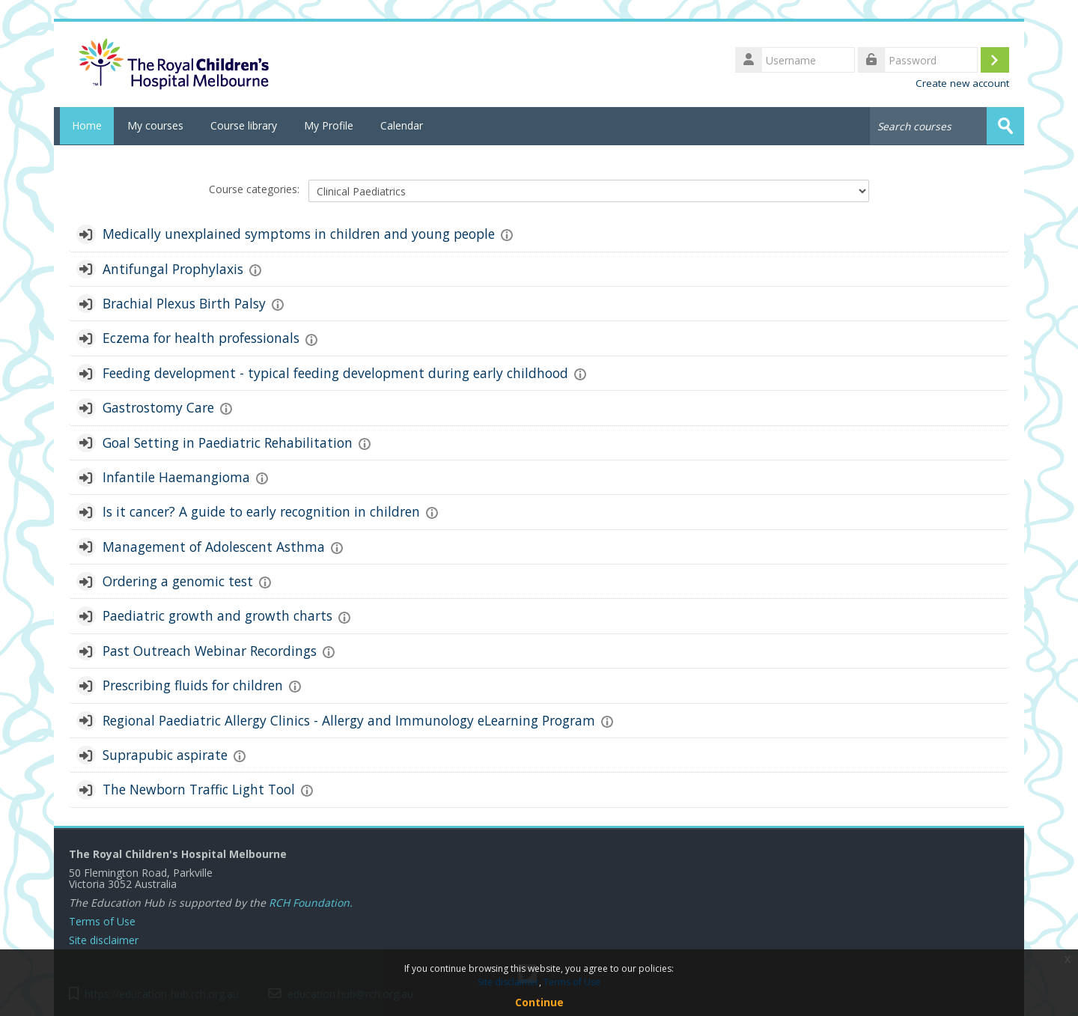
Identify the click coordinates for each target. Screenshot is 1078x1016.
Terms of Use (102, 920)
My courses (155, 125)
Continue (539, 1002)
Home (84, 125)
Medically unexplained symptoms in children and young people (299, 234)
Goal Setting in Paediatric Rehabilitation (228, 442)
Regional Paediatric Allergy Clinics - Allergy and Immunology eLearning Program (349, 719)
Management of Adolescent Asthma (214, 546)
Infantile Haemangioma (176, 476)
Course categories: (254, 188)
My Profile (328, 125)
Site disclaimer (103, 939)
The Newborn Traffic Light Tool (199, 789)
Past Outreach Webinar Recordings (210, 650)
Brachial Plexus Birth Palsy (184, 302)
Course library (243, 125)
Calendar (401, 125)
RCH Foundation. (311, 901)
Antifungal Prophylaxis (173, 268)
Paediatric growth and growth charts (217, 615)
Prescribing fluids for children (193, 684)
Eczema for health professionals (201, 338)
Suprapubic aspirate (165, 754)
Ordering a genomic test (178, 580)
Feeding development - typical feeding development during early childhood (335, 372)
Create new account (962, 83)
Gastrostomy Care (158, 407)
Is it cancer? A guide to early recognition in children (261, 511)
